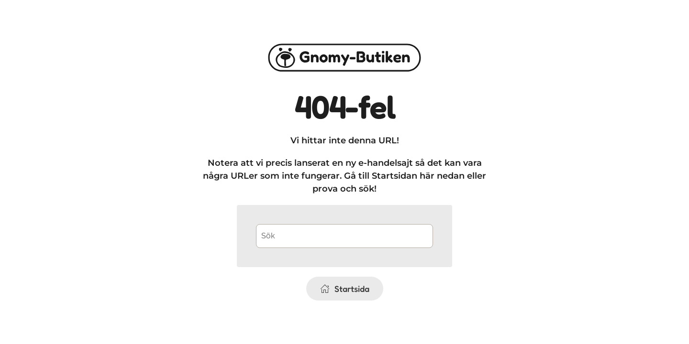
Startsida (344, 288)
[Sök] (344, 236)
